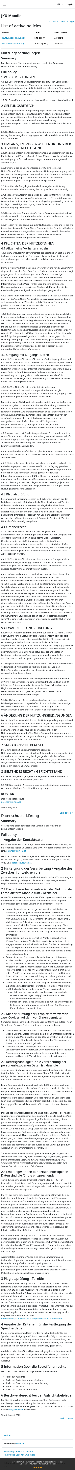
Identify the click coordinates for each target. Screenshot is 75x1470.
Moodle (20, 1443)
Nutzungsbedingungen (28, 1464)
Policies (8, 1435)
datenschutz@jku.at (11, 801)
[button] (60, 4)
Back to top (66, 812)
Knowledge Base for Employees (19, 1454)
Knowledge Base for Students (18, 1451)
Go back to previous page (61, 21)
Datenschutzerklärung (47, 1464)
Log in (70, 4)
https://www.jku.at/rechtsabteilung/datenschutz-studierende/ (32, 1318)
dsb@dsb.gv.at (15, 1409)
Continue (37, 1467)
